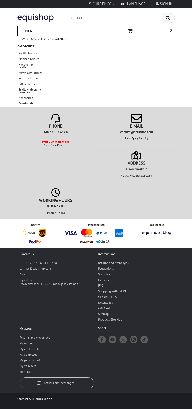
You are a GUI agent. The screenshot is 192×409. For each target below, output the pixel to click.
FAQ (101, 285)
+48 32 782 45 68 (56, 132)
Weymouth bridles (30, 73)
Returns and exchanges (113, 263)
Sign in (164, 3)
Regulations (106, 268)
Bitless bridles (28, 84)
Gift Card (104, 308)
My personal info (31, 360)
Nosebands (26, 98)
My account (27, 328)
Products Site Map (110, 319)
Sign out (25, 372)
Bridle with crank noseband (30, 91)
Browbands (26, 103)
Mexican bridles (29, 59)
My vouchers (28, 366)
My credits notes (30, 349)
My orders (26, 343)
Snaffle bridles (28, 53)
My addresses (28, 355)
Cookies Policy (107, 297)
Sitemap (103, 314)
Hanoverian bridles (26, 66)
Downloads (105, 303)
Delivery (103, 280)
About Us (26, 274)
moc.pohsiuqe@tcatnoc (136, 132)
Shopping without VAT (113, 291)
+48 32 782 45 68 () (38, 263)
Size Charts (105, 274)
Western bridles (29, 78)
